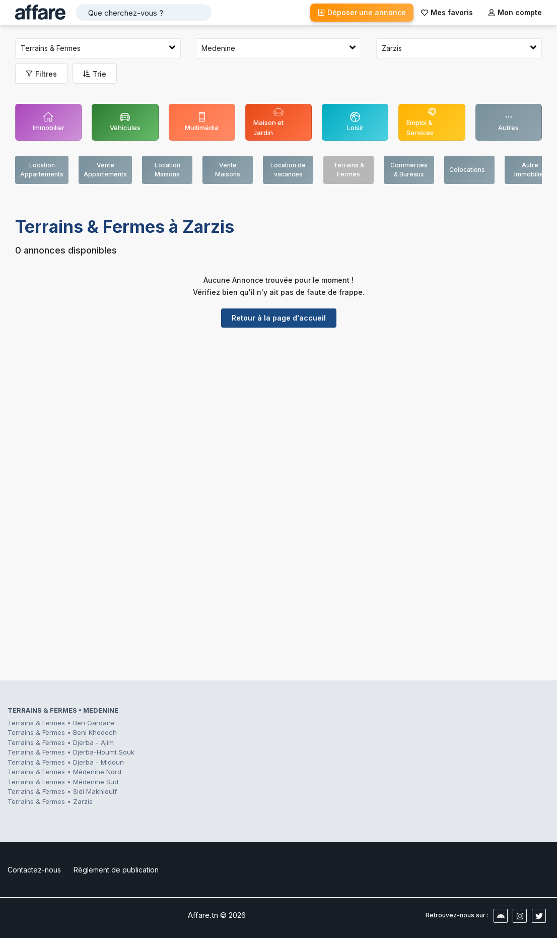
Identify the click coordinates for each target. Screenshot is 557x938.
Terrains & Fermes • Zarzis (50, 801)
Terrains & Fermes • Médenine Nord (64, 772)
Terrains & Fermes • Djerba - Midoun (66, 762)
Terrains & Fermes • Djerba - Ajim (61, 742)
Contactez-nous (34, 869)
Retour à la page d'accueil (279, 318)
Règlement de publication (116, 869)
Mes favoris (447, 12)
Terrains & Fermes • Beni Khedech (62, 732)
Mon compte (515, 12)
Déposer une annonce (362, 12)
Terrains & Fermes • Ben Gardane (61, 723)
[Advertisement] (278, 413)
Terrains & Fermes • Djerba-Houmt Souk (71, 752)
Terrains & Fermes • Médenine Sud (63, 782)
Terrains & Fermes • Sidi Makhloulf (62, 791)
